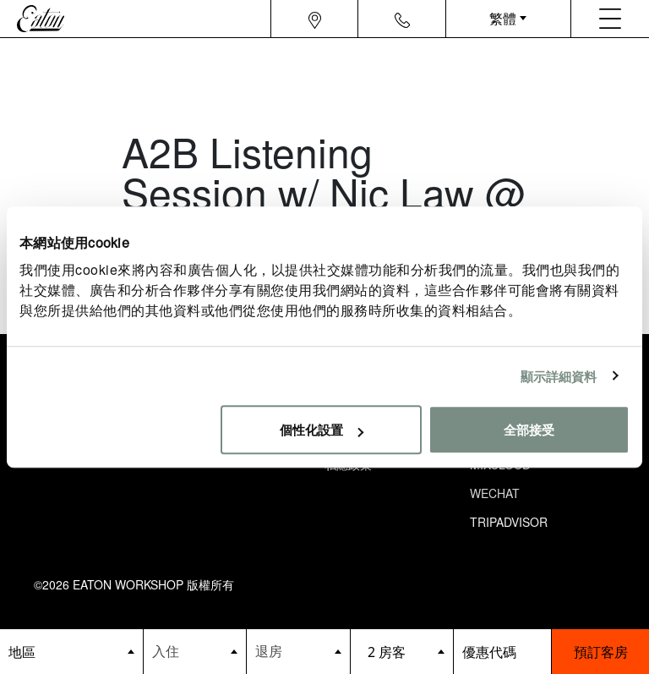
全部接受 (529, 429)
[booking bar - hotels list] (71, 651)
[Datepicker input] (195, 650)
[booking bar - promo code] (502, 651)
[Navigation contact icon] (402, 18)
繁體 (502, 18)
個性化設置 (321, 429)
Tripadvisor (509, 521)
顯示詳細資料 (559, 376)
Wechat (495, 493)
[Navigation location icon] (314, 18)
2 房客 (387, 652)
